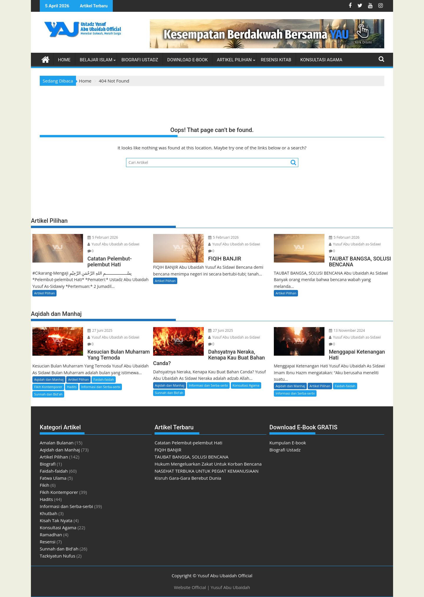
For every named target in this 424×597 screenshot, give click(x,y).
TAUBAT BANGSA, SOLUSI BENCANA (191, 457)
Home (64, 59)
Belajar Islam (96, 59)
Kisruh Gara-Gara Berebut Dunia (188, 478)
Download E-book (187, 59)
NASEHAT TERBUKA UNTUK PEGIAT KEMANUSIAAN (207, 471)
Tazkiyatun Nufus (57, 556)
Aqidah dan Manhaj (49, 379)
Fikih (44, 485)
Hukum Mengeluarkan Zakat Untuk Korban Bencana (208, 464)
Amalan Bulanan (57, 443)
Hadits (72, 387)
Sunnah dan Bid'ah (48, 394)
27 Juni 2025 (99, 330)
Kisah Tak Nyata (56, 520)
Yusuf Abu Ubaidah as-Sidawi (113, 244)
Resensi (47, 542)
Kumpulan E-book (287, 443)
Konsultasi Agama (321, 59)
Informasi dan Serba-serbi (100, 387)
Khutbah (48, 513)
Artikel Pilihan (234, 59)
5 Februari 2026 (102, 237)
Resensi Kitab (276, 59)
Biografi (48, 464)
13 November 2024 (347, 330)
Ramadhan (51, 534)
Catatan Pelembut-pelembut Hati (188, 443)
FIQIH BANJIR (168, 450)
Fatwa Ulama (53, 478)
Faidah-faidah (103, 379)
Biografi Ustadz (139, 59)
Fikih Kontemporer (48, 387)
